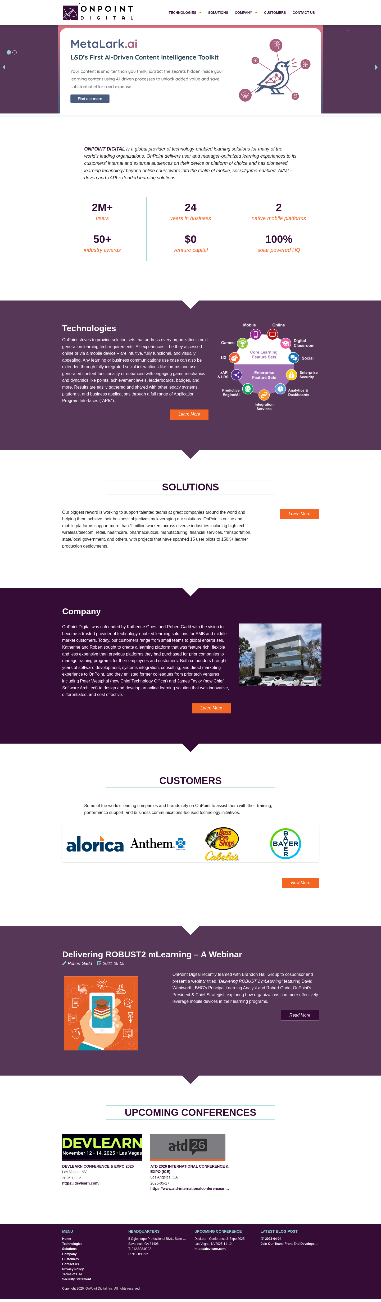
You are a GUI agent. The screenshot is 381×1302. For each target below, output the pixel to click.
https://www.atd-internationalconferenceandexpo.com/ (190, 1188)
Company (243, 13)
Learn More (189, 414)
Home (66, 1239)
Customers (275, 13)
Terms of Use (72, 1274)
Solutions (218, 13)
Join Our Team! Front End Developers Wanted (290, 1244)
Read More (299, 1015)
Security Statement (76, 1279)
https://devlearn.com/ (80, 1183)
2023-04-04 (271, 1239)
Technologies (182, 13)
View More (300, 882)
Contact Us (304, 13)
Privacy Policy (73, 1269)
